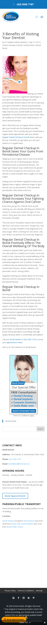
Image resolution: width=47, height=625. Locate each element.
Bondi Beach (29, 521)
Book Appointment (15, 495)
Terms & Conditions (26, 590)
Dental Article (28, 45)
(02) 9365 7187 (25, 4)
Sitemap (39, 590)
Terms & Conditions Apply (23, 415)
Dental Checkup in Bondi (12, 45)
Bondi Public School (15, 527)
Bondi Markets (27, 524)
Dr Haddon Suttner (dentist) (16, 42)
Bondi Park (15, 524)
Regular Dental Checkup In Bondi (15, 137)
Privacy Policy (10, 590)
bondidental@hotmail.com (19, 464)
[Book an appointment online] (14, 619)
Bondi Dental (11, 421)
